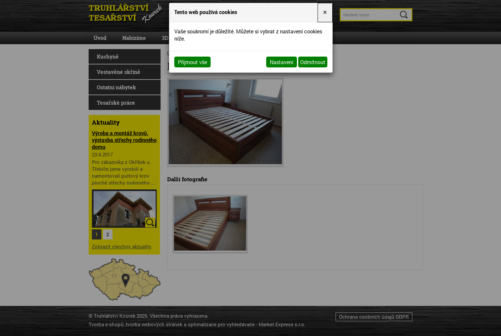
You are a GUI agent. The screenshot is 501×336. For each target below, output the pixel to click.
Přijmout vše (192, 62)
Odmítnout (312, 62)
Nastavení (281, 62)
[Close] (325, 12)
